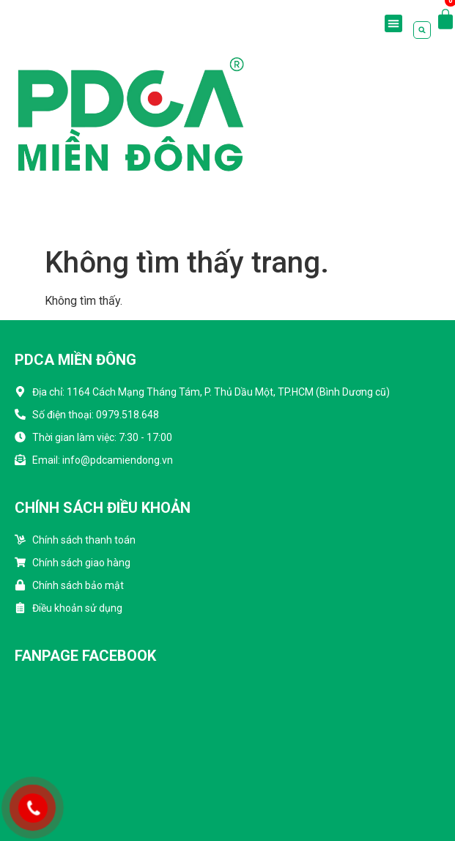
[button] (393, 23)
